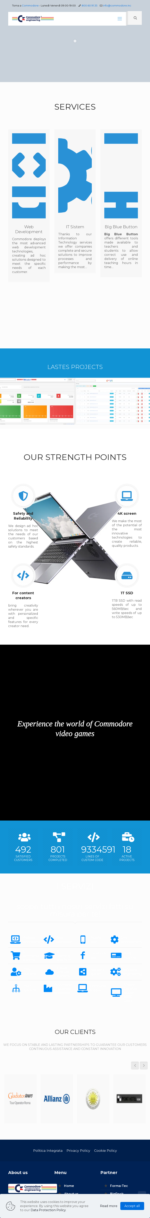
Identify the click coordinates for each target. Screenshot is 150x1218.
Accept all (132, 1206)
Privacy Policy (78, 1150)
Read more (108, 1206)
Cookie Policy (105, 1150)
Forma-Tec (119, 1186)
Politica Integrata (48, 1150)
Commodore (30, 5)
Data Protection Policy (48, 1210)
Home (69, 1186)
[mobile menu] (119, 18)
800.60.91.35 (89, 5)
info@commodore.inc (117, 5)
